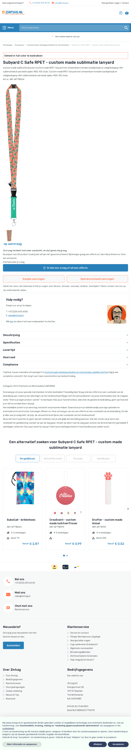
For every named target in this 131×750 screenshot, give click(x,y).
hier (11, 321)
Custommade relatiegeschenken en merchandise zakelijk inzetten (76, 372)
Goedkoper (103, 458)
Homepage (7, 45)
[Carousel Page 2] (67, 555)
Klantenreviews (13, 683)
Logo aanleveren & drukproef (84, 644)
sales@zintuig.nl (60, 3)
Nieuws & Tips (12, 695)
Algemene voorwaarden (81, 648)
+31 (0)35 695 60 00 (39, 3)
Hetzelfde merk (53, 458)
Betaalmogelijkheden (80, 652)
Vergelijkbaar (27, 458)
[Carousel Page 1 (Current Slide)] (64, 555)
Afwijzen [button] (98, 744)
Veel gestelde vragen (111, 3)
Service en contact (79, 633)
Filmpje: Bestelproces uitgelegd (85, 636)
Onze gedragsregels (15, 687)
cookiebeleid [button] (8, 728)
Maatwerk (10, 698)
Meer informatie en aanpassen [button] (22, 744)
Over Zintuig (12, 675)
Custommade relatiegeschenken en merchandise (48, 45)
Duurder (78, 458)
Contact (125, 3)
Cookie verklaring (14, 691)
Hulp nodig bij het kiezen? (82, 660)
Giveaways (19, 45)
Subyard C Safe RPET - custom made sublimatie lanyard (96, 45)
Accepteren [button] (118, 744)
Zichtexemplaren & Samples (84, 656)
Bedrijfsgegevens (14, 679)
